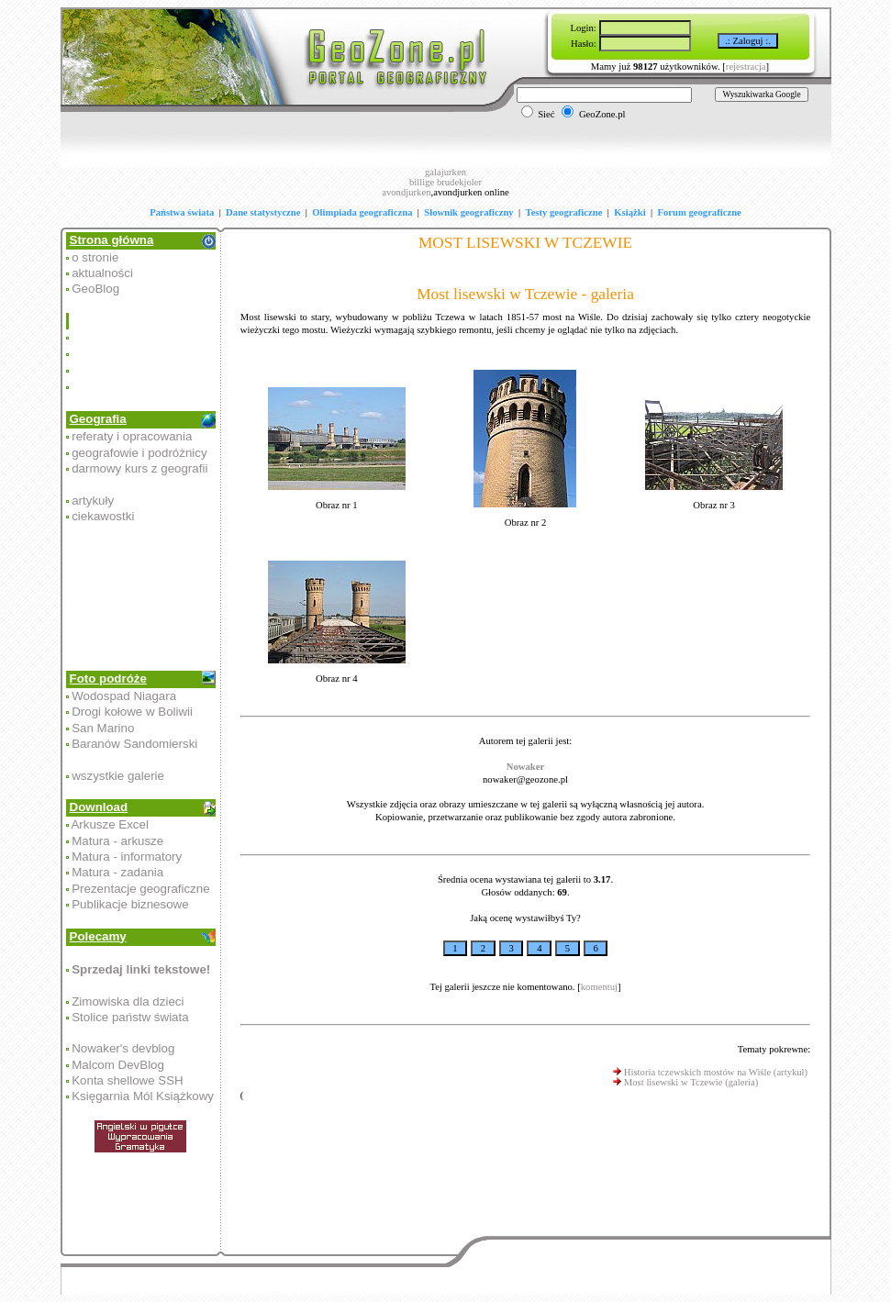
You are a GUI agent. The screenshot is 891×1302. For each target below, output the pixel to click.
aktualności (102, 273)
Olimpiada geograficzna (362, 212)
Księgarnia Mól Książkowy (143, 1096)
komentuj (599, 987)
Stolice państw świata (130, 1017)
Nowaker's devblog (123, 1048)
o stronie (95, 257)
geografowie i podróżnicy (139, 453)
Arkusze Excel (109, 824)
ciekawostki (103, 516)
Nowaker (525, 767)
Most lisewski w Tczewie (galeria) (691, 1082)
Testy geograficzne (564, 212)
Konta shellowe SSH (128, 1080)
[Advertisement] (142, 354)
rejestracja (746, 66)
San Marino (103, 728)
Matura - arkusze (117, 841)
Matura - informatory (127, 856)
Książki (629, 212)
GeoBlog (95, 288)
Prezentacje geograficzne (140, 889)
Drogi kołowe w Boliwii (132, 711)
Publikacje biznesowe (130, 904)
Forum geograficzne (699, 212)
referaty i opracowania (132, 436)
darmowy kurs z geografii (139, 468)
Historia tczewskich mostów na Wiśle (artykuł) (715, 1072)
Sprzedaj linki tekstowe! (141, 969)
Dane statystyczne (263, 212)
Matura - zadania (117, 872)
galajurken (445, 172)
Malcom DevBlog (118, 1065)
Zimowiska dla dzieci (128, 1001)
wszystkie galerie (118, 776)
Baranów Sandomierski (134, 744)
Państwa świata (182, 212)
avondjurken (406, 192)
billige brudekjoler (445, 182)
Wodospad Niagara (124, 696)
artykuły (93, 500)
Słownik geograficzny (468, 212)
